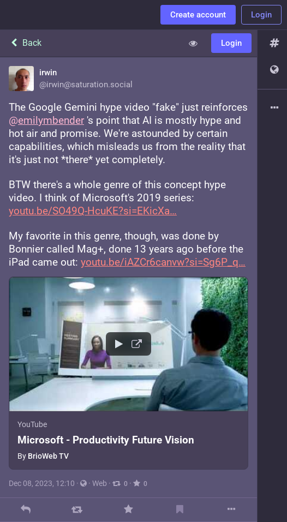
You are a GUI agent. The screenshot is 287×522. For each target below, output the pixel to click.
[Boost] (77, 509)
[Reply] (26, 509)
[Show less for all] (193, 43)
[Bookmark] (180, 509)
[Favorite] (128, 509)
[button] (128, 373)
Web (99, 483)
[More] (231, 509)
